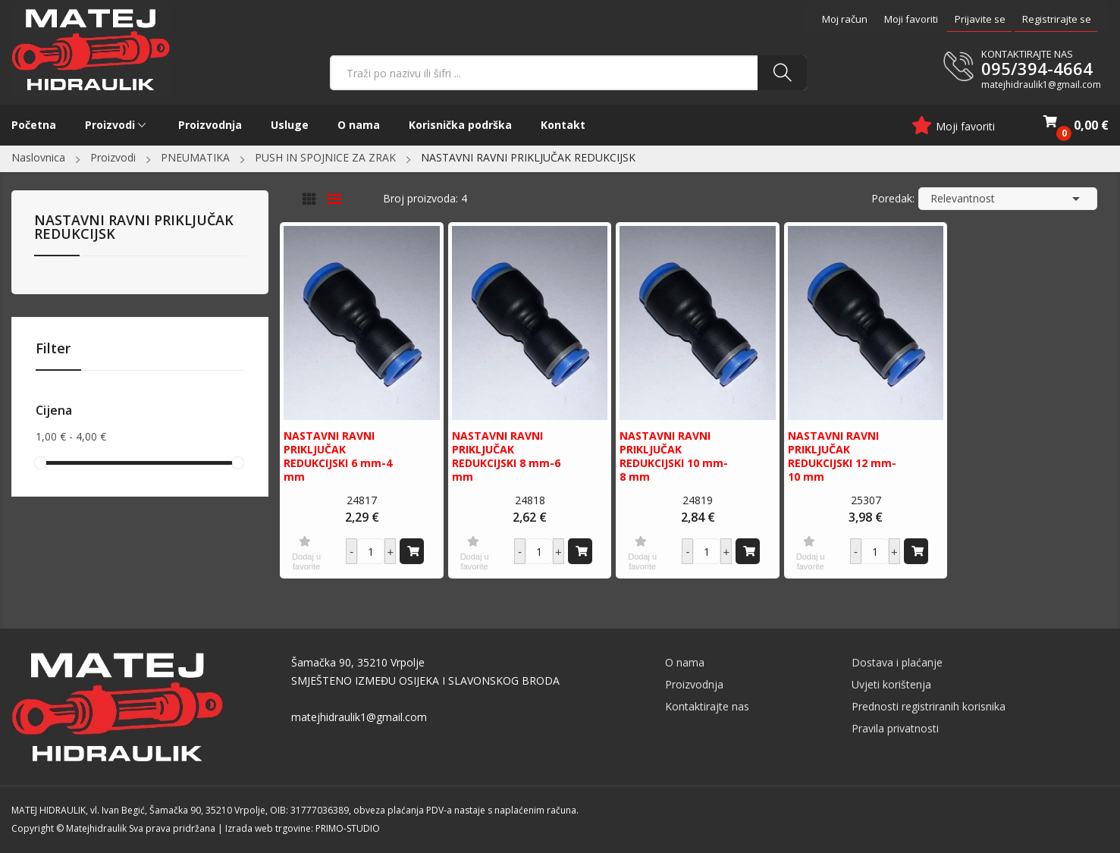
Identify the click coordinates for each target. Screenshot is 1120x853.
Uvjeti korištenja (891, 684)
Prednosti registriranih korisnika (928, 706)
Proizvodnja (694, 684)
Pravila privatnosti (895, 728)
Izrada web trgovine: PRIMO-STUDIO (302, 828)
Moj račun (844, 19)
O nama (684, 662)
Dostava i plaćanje (897, 662)
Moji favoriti (911, 19)
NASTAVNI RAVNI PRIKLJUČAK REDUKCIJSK (134, 228)
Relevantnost (1007, 199)
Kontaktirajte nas (707, 706)
